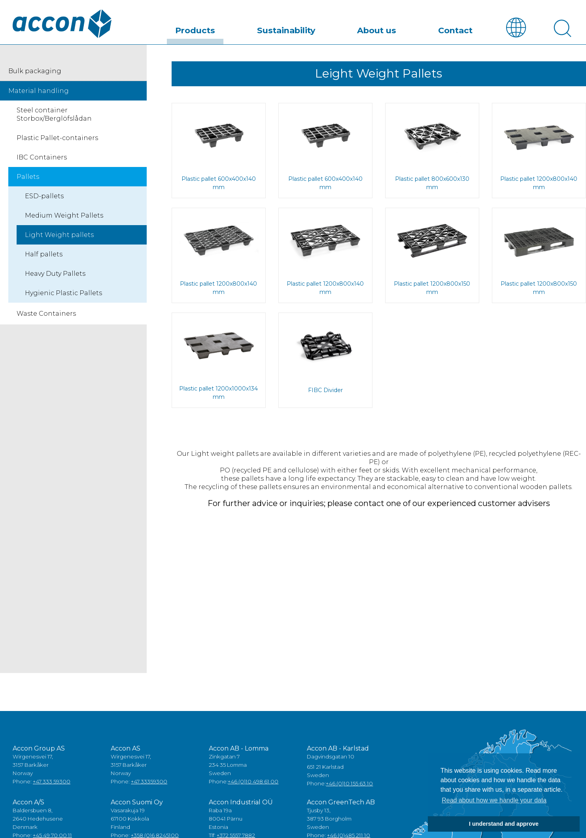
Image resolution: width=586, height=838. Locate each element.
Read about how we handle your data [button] (494, 800)
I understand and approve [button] (504, 824)
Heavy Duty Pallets (55, 276)
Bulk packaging (34, 74)
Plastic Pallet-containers (57, 140)
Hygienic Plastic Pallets (63, 296)
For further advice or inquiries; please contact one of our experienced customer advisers (379, 506)
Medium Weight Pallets (64, 218)
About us (403, 29)
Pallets (28, 179)
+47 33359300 (149, 784)
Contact (464, 29)
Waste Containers (46, 316)
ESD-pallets (44, 199)
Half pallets (43, 257)
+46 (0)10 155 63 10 (349, 786)
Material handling (38, 93)
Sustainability (330, 29)
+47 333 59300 (51, 784)
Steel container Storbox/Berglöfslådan (54, 117)
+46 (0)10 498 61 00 (253, 784)
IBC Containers (42, 160)
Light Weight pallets (59, 237)
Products (258, 29)
